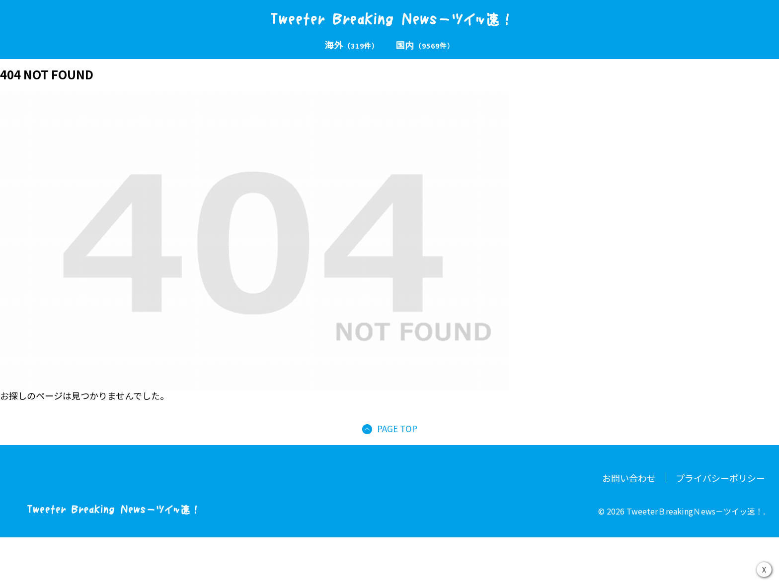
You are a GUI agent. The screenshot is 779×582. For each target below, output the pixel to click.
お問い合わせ (629, 477)
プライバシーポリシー (720, 477)
